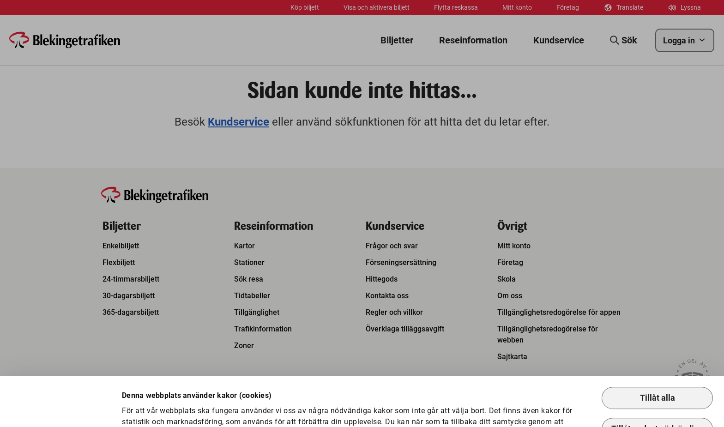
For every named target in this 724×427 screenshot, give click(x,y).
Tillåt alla (657, 350)
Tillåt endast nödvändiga (657, 381)
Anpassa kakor (160, 405)
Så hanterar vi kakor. (344, 385)
